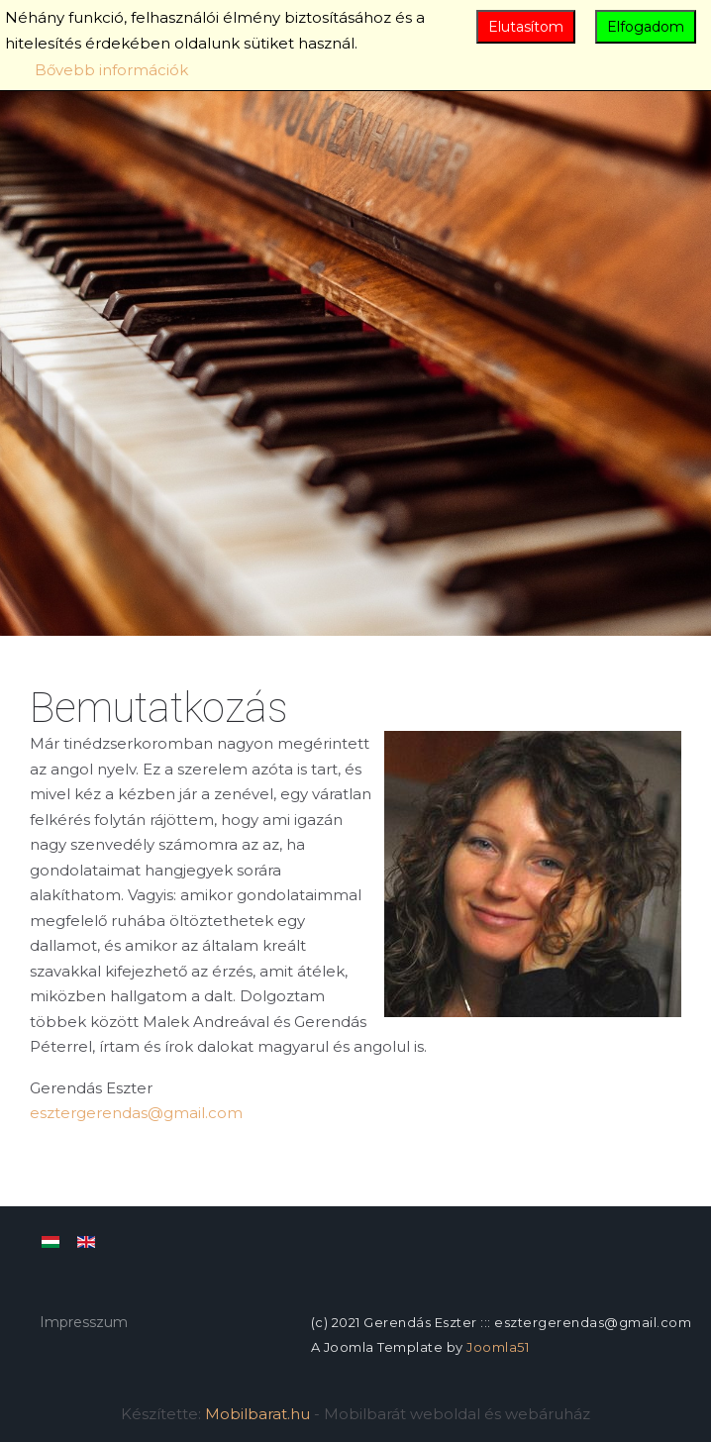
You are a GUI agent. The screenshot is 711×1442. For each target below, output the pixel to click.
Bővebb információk (111, 69)
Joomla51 (497, 1347)
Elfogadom (645, 27)
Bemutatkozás (159, 707)
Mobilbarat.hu (257, 1413)
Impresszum (84, 1322)
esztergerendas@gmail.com (136, 1112)
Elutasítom (525, 27)
